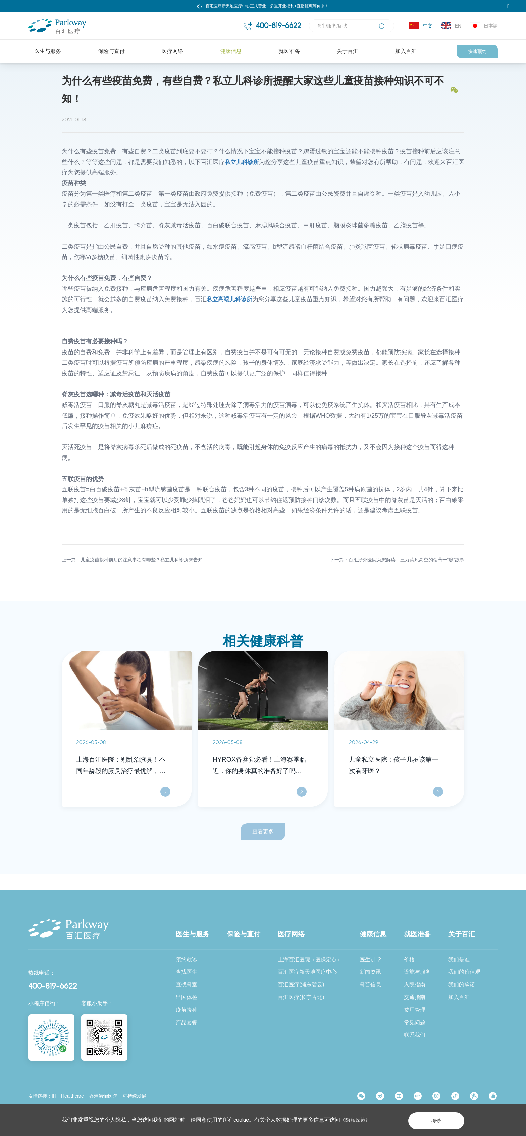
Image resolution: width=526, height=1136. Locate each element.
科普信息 (120, 75)
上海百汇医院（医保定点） (310, 959)
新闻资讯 (370, 972)
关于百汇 (347, 51)
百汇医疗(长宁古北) (301, 997)
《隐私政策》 (356, 1120)
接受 (432, 1120)
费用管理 (414, 1010)
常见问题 (414, 1022)
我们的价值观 (464, 972)
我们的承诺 (461, 984)
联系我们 (414, 1035)
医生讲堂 (370, 959)
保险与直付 (111, 51)
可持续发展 (134, 1096)
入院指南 (414, 984)
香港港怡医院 (103, 1096)
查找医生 (186, 972)
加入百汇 (406, 51)
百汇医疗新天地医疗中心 (307, 972)
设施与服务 (417, 972)
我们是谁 (459, 959)
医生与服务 (47, 51)
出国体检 (186, 997)
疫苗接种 (186, 1010)
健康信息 (231, 51)
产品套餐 (186, 1022)
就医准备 (289, 51)
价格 (409, 959)
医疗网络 (172, 51)
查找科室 (186, 984)
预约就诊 (186, 959)
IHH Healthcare (68, 1096)
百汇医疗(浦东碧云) (301, 984)
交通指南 (414, 997)
